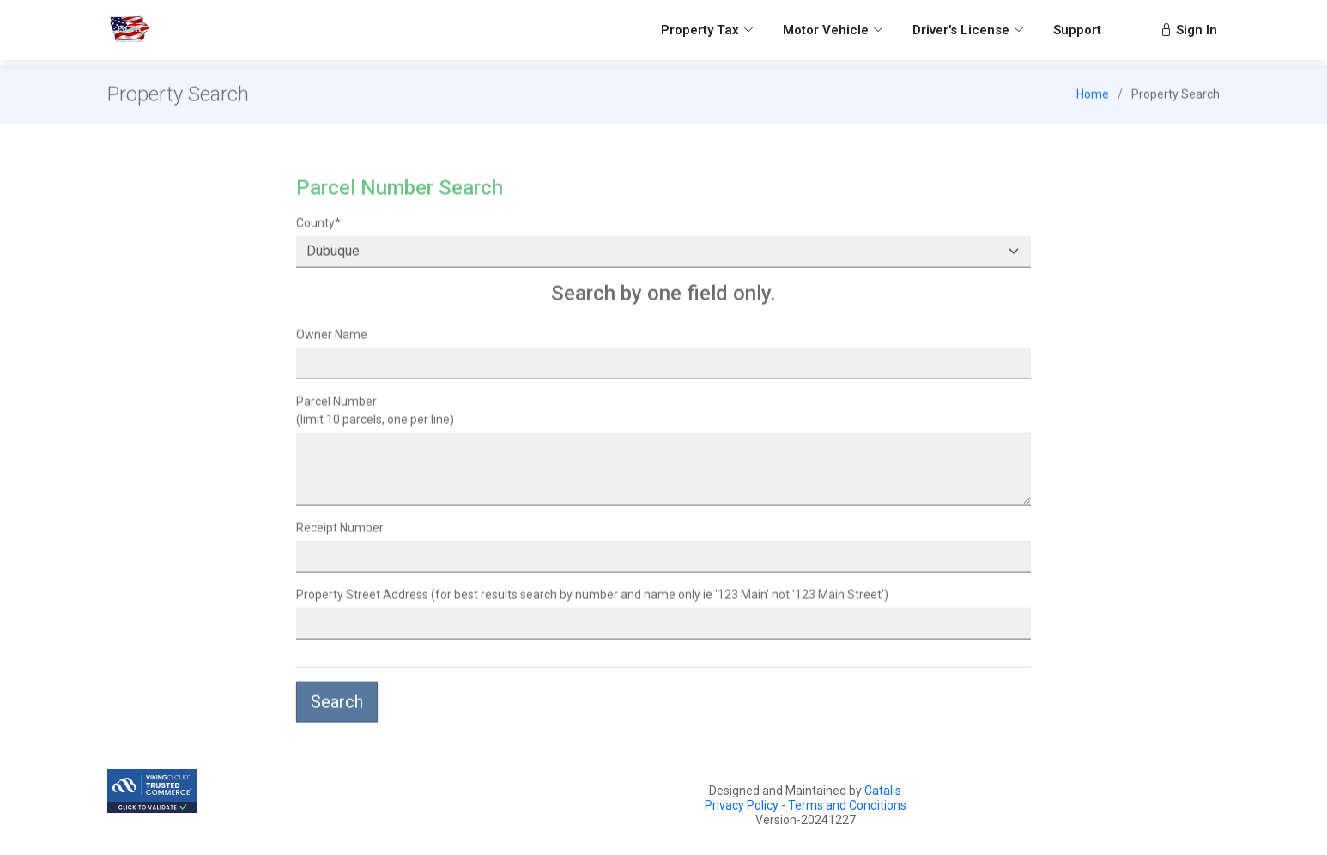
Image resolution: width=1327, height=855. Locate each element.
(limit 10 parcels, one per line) (375, 417)
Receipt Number (340, 534)
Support (1077, 30)
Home (1092, 100)
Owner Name (331, 341)
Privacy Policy (742, 805)
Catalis (882, 790)
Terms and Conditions (847, 805)
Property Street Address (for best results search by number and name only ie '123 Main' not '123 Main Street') (592, 601)
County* (318, 229)
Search (337, 708)
